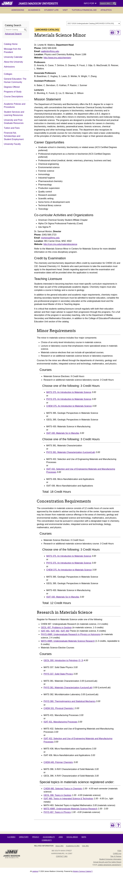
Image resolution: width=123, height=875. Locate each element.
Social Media (72, 837)
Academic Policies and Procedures (14, 105)
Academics (34, 10)
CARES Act (117, 853)
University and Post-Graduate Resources (13, 121)
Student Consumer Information (110, 859)
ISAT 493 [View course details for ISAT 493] (65, 631)
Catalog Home (11, 44)
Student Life (51, 10)
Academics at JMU (73, 846)
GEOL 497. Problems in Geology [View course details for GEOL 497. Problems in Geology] (56, 627)
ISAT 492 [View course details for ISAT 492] (55, 631)
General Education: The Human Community (15, 80)
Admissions (17, 10)
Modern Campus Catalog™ (83, 871)
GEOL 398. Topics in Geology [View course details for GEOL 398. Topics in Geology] (57, 795)
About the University (13, 62)
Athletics (106, 10)
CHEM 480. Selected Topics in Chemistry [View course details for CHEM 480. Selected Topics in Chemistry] (63, 788)
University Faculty (12, 144)
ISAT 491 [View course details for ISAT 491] (45, 631)
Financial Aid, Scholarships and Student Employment (14, 136)
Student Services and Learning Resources (14, 113)
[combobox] (93, 23)
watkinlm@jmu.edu (50, 51)
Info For (90, 3)
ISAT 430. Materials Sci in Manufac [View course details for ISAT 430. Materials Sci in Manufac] (62, 433)
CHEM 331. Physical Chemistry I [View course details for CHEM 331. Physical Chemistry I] (59, 708)
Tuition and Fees (12, 128)
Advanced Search (13, 34)
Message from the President (12, 50)
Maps (83, 837)
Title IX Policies (115, 856)
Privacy (35, 837)
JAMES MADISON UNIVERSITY (109, 865)
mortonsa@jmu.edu (50, 238)
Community (47, 840)
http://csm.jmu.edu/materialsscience (60, 244)
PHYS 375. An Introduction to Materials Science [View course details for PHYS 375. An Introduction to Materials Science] (68, 399)
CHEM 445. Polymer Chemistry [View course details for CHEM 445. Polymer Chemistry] (58, 762)
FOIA (119, 851)
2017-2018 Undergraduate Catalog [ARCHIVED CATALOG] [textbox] (91, 23)
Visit (65, 10)
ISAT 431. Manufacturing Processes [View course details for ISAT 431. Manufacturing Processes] (60, 722)
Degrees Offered (12, 87)
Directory (23, 837)
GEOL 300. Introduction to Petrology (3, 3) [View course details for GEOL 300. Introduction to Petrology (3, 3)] (63, 660)
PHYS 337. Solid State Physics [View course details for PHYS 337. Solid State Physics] (58, 674)
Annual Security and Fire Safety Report (107, 862)
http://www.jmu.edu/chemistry (57, 58)
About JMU (59, 846)
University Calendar (13, 57)
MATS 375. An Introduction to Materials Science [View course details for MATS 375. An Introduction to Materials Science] (68, 392)
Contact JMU (61, 856)
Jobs (61, 837)
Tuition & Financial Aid (84, 10)
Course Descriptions (13, 96)
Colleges (8, 74)
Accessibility (49, 837)
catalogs (35, 871)
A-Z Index (11, 837)
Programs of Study (12, 92)
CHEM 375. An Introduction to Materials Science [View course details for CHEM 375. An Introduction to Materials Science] (69, 406)
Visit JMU (85, 846)
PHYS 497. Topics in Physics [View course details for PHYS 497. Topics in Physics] (57, 812)
